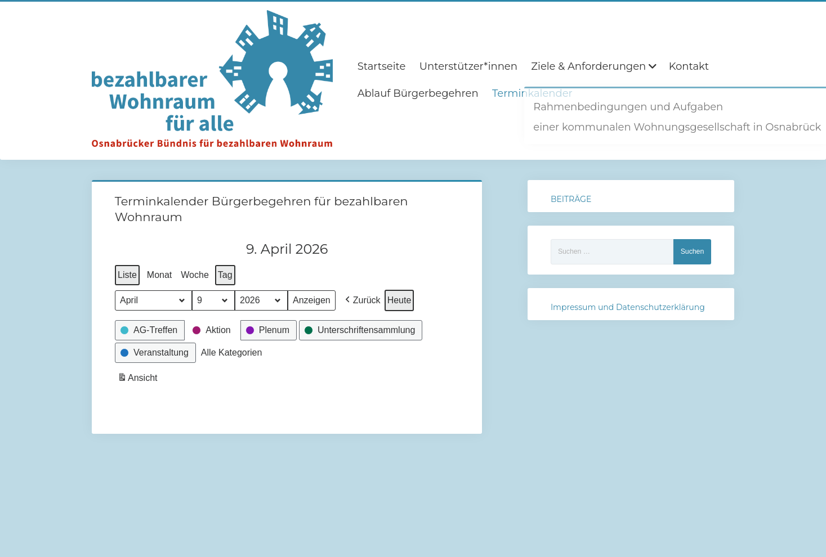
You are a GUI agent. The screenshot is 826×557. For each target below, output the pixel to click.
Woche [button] (195, 275)
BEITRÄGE (571, 199)
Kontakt (689, 66)
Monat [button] (159, 275)
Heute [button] (399, 300)
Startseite (382, 66)
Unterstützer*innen (468, 66)
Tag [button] (225, 275)
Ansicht (138, 379)
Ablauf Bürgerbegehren (418, 93)
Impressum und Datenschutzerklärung (628, 307)
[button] (361, 300)
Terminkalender (532, 93)
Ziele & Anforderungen (588, 66)
